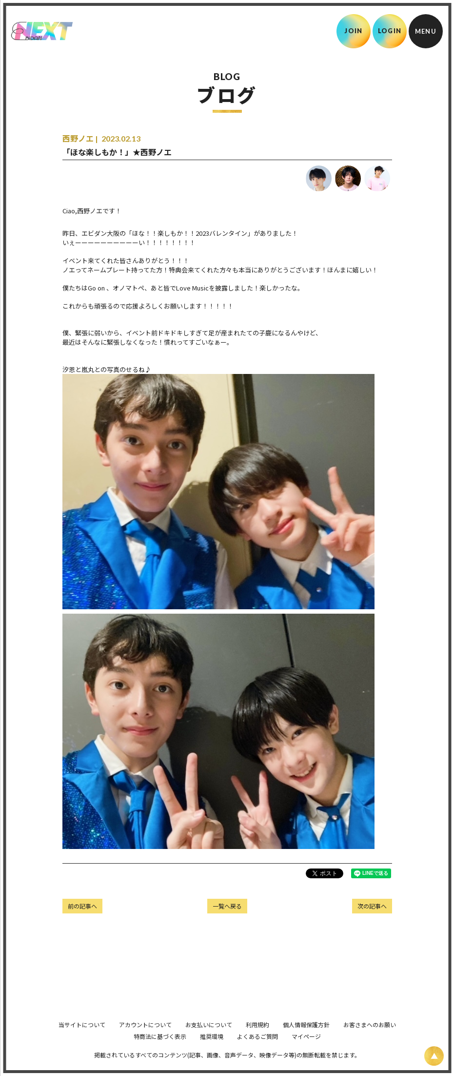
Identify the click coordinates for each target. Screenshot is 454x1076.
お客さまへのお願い (369, 1038)
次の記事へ (372, 906)
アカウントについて (145, 1038)
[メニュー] (426, 31)
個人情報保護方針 (306, 1038)
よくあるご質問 (257, 1050)
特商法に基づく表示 (160, 1050)
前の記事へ (82, 906)
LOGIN (390, 31)
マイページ (306, 1050)
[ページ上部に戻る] (434, 1056)
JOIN (353, 31)
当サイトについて (82, 1038)
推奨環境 (211, 1050)
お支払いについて (208, 1038)
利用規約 (257, 1038)
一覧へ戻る (227, 906)
